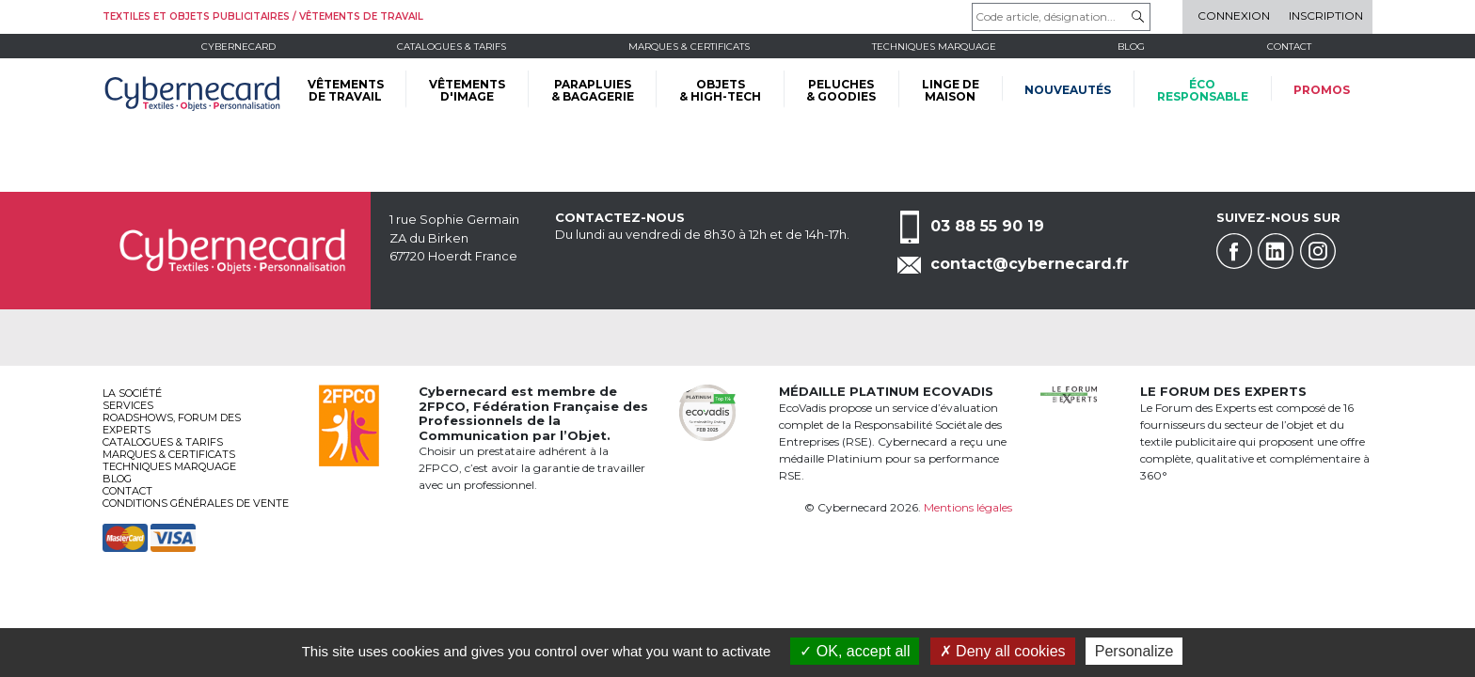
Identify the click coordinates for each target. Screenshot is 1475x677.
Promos (1321, 90)
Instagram (1318, 251)
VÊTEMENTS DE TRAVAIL (346, 90)
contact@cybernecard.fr (1029, 264)
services (128, 405)
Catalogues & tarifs (451, 46)
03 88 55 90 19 (987, 226)
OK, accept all (855, 651)
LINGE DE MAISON (950, 90)
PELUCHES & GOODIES (841, 90)
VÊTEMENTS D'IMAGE (467, 90)
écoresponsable (1202, 90)
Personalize (1134, 651)
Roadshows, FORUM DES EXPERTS (172, 423)
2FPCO (442, 406)
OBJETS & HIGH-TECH (720, 90)
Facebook (1234, 251)
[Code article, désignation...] (1061, 17)
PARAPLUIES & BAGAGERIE (592, 90)
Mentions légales (968, 507)
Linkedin (1275, 251)
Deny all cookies (1003, 651)
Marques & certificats (689, 46)
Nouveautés (1067, 90)
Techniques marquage (934, 46)
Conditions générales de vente (196, 503)
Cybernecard (238, 46)
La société (132, 393)
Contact (1289, 46)
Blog (117, 478)
